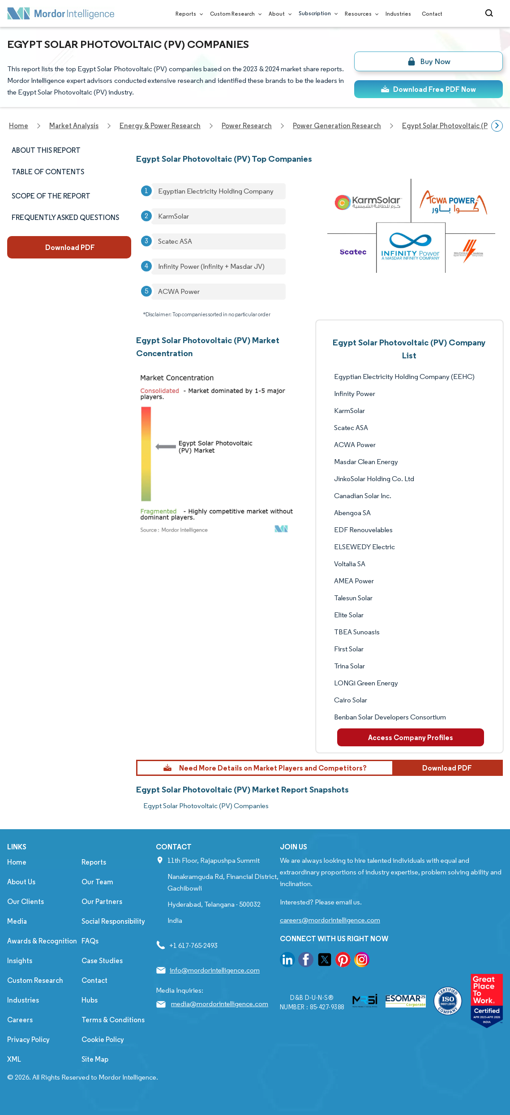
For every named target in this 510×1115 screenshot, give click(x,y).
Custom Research (234, 13)
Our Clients (25, 901)
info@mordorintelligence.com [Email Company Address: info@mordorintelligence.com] (215, 970)
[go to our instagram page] (361, 961)
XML (14, 1059)
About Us (21, 882)
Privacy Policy (28, 1039)
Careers (20, 1020)
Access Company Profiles (410, 737)
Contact (432, 13)
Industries (398, 13)
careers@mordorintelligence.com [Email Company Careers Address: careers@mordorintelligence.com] (330, 920)
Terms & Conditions (113, 1020)
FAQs (90, 941)
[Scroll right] (497, 126)
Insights (19, 960)
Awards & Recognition (42, 941)
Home (16, 862)
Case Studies (102, 960)
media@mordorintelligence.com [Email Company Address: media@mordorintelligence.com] (219, 1003)
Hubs (89, 1000)
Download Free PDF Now (428, 89)
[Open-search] (490, 13)
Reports (187, 13)
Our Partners (101, 901)
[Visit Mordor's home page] (61, 13)
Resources (360, 13)
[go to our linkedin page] (287, 961)
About (278, 13)
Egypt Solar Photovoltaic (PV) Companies (206, 805)
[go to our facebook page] (305, 961)
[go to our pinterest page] (343, 961)
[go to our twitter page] (324, 961)
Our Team (97, 882)
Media (17, 921)
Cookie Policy (102, 1039)
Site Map (94, 1059)
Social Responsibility (113, 921)
